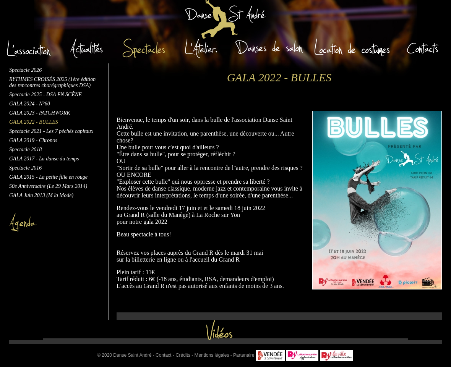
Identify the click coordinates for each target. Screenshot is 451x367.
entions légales (212, 355)
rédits (182, 355)
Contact (163, 355)
